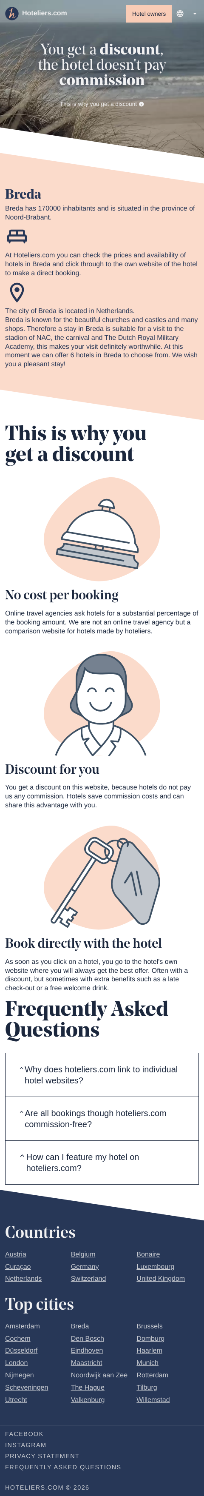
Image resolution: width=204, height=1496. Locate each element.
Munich (147, 1364)
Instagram (25, 1447)
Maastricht (86, 1364)
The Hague (88, 1389)
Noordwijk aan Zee (99, 1377)
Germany (85, 1268)
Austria (15, 1256)
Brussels (149, 1328)
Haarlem (149, 1352)
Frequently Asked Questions (63, 1469)
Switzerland (88, 1280)
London (16, 1364)
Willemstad (153, 1401)
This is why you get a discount (102, 105)
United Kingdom (160, 1280)
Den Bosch (87, 1340)
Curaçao (18, 1268)
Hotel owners (149, 14)
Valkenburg (88, 1401)
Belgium (83, 1256)
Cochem (18, 1340)
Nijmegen (19, 1377)
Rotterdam (152, 1377)
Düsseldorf (21, 1352)
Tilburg (146, 1389)
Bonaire (148, 1256)
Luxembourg (155, 1268)
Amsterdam (22, 1328)
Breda (80, 1328)
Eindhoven (87, 1352)
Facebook (24, 1436)
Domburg (150, 1340)
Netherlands (23, 1280)
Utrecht (16, 1401)
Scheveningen (26, 1389)
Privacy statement (42, 1458)
